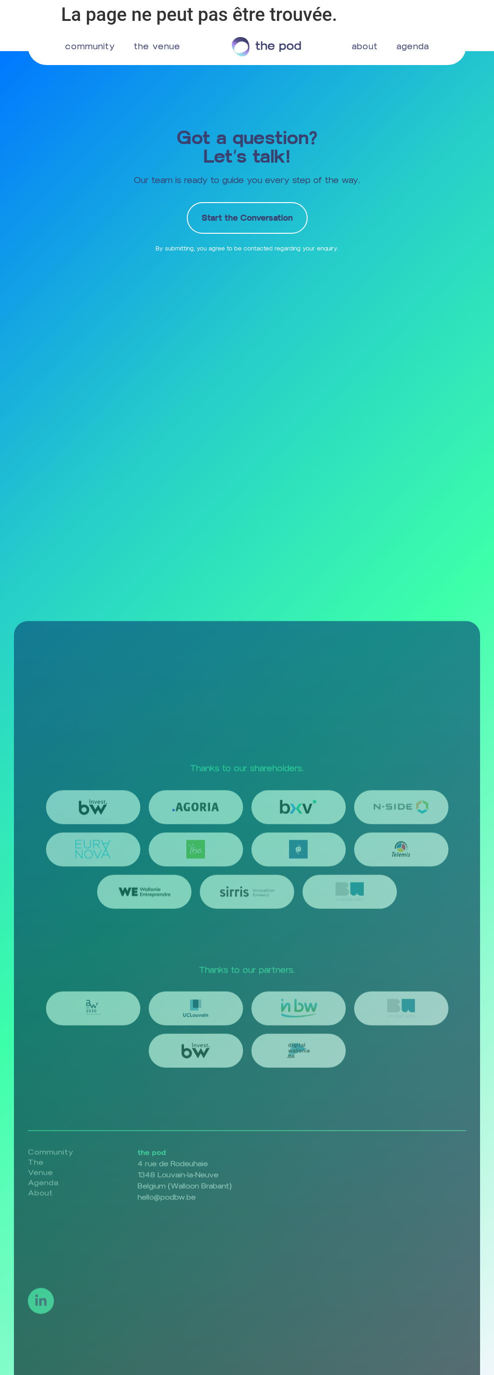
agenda (412, 46)
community (90, 46)
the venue (157, 46)
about (365, 46)
